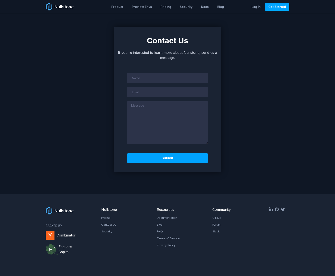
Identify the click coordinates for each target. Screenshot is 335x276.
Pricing (165, 7)
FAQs (160, 231)
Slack (216, 231)
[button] (117, 7)
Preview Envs (142, 7)
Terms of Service (168, 238)
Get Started (277, 7)
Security (186, 7)
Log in (256, 7)
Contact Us (108, 224)
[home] (60, 7)
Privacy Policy (166, 245)
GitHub (216, 217)
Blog (220, 7)
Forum (216, 224)
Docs (205, 7)
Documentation (167, 217)
